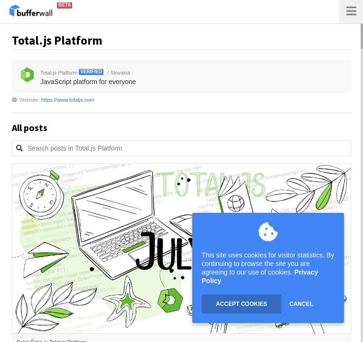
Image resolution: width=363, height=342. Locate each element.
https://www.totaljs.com (67, 100)
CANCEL (301, 304)
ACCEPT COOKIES (241, 304)
